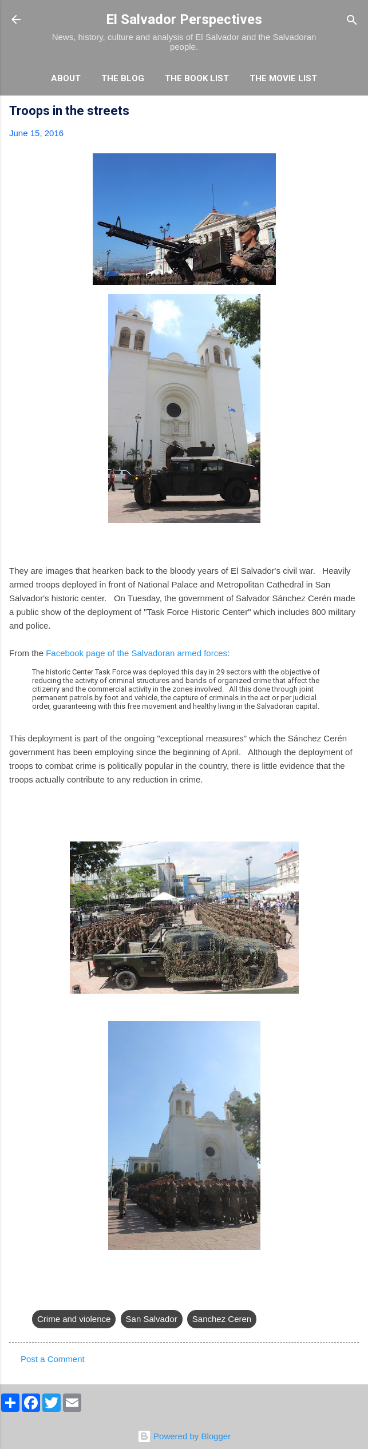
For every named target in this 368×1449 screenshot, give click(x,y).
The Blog (122, 78)
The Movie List (283, 78)
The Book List (197, 78)
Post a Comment (53, 1359)
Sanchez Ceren (221, 1319)
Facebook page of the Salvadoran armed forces (136, 653)
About (66, 78)
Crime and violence (73, 1319)
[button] (352, 112)
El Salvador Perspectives (184, 19)
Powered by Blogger (184, 1436)
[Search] (352, 21)
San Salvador (151, 1319)
